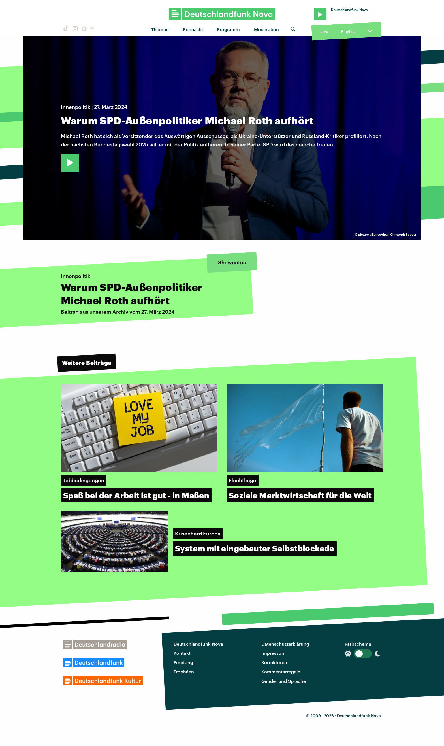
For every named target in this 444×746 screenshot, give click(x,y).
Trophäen (184, 671)
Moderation (266, 29)
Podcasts (193, 29)
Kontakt (182, 653)
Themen (160, 29)
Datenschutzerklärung (285, 644)
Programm (228, 29)
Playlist (348, 31)
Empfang (183, 662)
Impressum (273, 653)
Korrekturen (274, 662)
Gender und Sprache (283, 681)
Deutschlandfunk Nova (198, 644)
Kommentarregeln (280, 671)
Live (324, 31)
